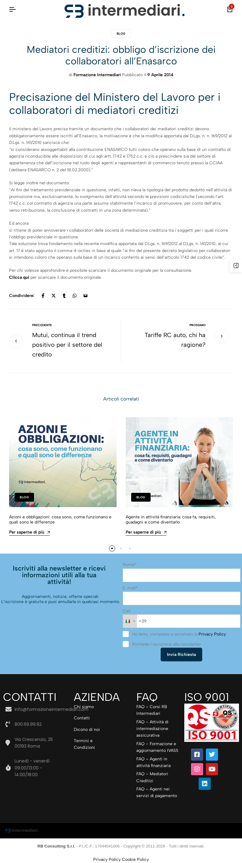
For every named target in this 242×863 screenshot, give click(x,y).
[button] (112, 548)
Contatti (82, 718)
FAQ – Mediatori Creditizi (152, 777)
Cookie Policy (135, 859)
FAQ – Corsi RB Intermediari (151, 710)
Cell (126, 611)
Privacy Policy (212, 634)
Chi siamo (84, 706)
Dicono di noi (87, 729)
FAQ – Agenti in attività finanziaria (153, 762)
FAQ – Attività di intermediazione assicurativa (152, 728)
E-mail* (130, 588)
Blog (121, 34)
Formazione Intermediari (97, 74)
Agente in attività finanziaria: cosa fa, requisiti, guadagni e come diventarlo (171, 519)
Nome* (130, 564)
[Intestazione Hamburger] (12, 9)
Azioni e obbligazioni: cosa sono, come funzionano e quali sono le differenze (60, 519)
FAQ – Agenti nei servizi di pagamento (156, 792)
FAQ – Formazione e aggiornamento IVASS (157, 747)
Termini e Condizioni (84, 744)
